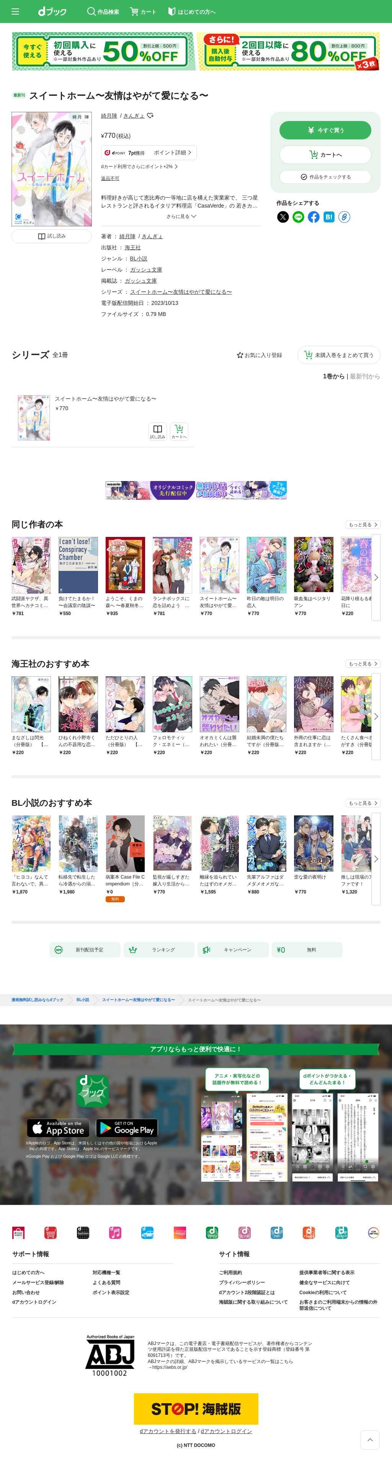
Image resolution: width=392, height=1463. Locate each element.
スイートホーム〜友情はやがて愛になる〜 (106, 399)
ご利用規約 (230, 1272)
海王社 (133, 247)
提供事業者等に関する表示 (326, 1272)
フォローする (150, 115)
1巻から (334, 376)
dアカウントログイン (34, 1302)
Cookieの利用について (323, 1292)
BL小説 (138, 258)
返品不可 (110, 178)
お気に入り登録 (263, 355)
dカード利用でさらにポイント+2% (137, 166)
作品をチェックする (330, 177)
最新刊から (365, 376)
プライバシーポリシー (242, 1282)
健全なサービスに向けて (324, 1282)
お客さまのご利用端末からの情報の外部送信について (338, 1305)
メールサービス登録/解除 (38, 1282)
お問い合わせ (26, 1292)
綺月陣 (109, 116)
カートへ (331, 155)
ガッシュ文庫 (146, 270)
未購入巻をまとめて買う (344, 355)
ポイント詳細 (170, 152)
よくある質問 (106, 1282)
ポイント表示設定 (111, 1292)
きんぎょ (134, 116)
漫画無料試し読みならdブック (37, 1000)
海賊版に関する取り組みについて (253, 1302)
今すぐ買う (331, 130)
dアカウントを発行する (168, 1431)
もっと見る (360, 524)
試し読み (56, 236)
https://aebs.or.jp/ (169, 1367)
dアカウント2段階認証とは (247, 1292)
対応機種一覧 (106, 1272)
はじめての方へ (28, 1272)
